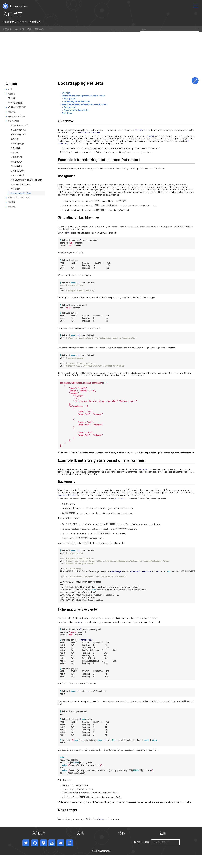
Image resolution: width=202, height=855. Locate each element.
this (69, 233)
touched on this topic (67, 495)
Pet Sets (139, 130)
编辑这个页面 (195, 80)
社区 (163, 833)
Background (69, 99)
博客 (121, 833)
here (100, 819)
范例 (29, 29)
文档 (80, 833)
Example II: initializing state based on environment (85, 104)
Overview (66, 93)
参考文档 (19, 29)
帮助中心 (39, 29)
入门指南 (7, 29)
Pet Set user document (90, 132)
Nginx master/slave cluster (76, 110)
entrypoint (150, 136)
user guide (142, 469)
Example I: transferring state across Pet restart (83, 96)
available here (120, 499)
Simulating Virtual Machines (77, 101)
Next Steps (67, 113)
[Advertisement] (101, 53)
